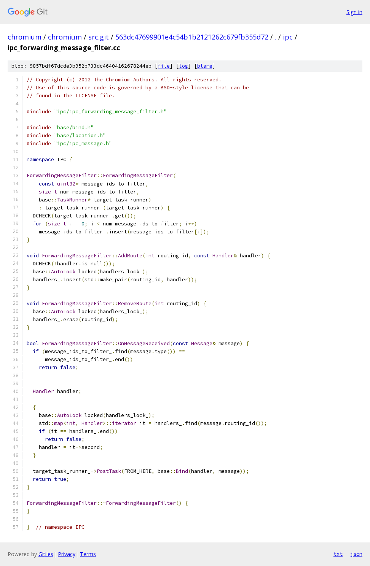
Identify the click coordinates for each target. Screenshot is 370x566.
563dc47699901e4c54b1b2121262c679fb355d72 (191, 36)
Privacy (66, 554)
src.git (98, 36)
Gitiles (45, 554)
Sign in (354, 12)
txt (338, 553)
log (183, 66)
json (356, 553)
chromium (24, 36)
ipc (288, 36)
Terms (88, 554)
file (164, 66)
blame (204, 66)
